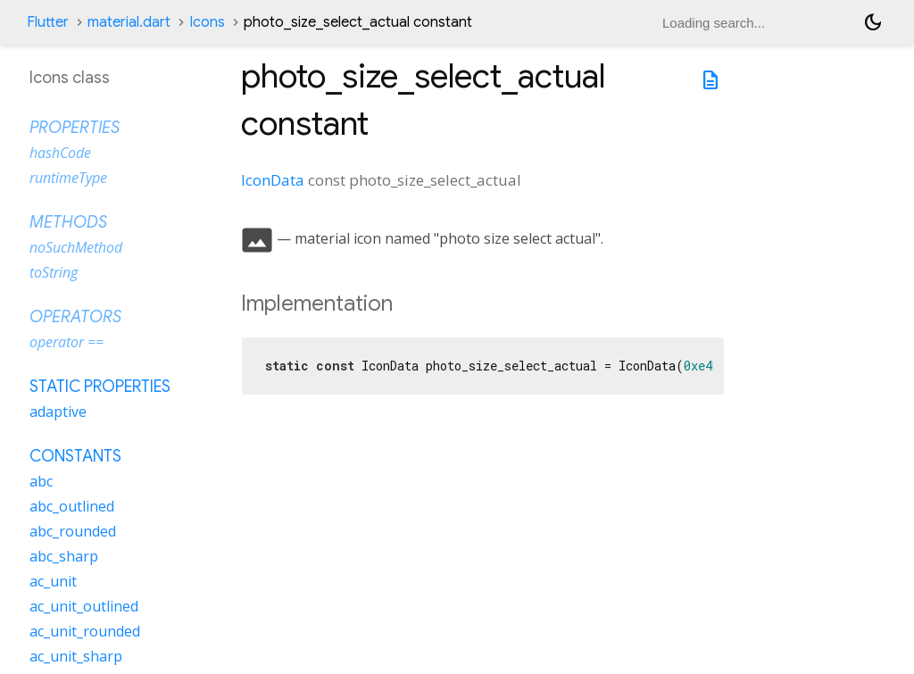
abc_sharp (63, 556)
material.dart (128, 22)
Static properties (99, 386)
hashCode (60, 152)
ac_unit (53, 581)
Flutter (48, 22)
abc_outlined (71, 506)
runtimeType (68, 177)
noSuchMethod (75, 247)
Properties (74, 127)
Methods (68, 222)
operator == (66, 342)
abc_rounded (72, 531)
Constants (75, 456)
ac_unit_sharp (75, 656)
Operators (75, 317)
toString (53, 272)
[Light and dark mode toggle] (873, 22)
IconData (272, 180)
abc (41, 481)
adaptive (58, 411)
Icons (207, 22)
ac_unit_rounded (84, 631)
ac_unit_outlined (83, 606)
